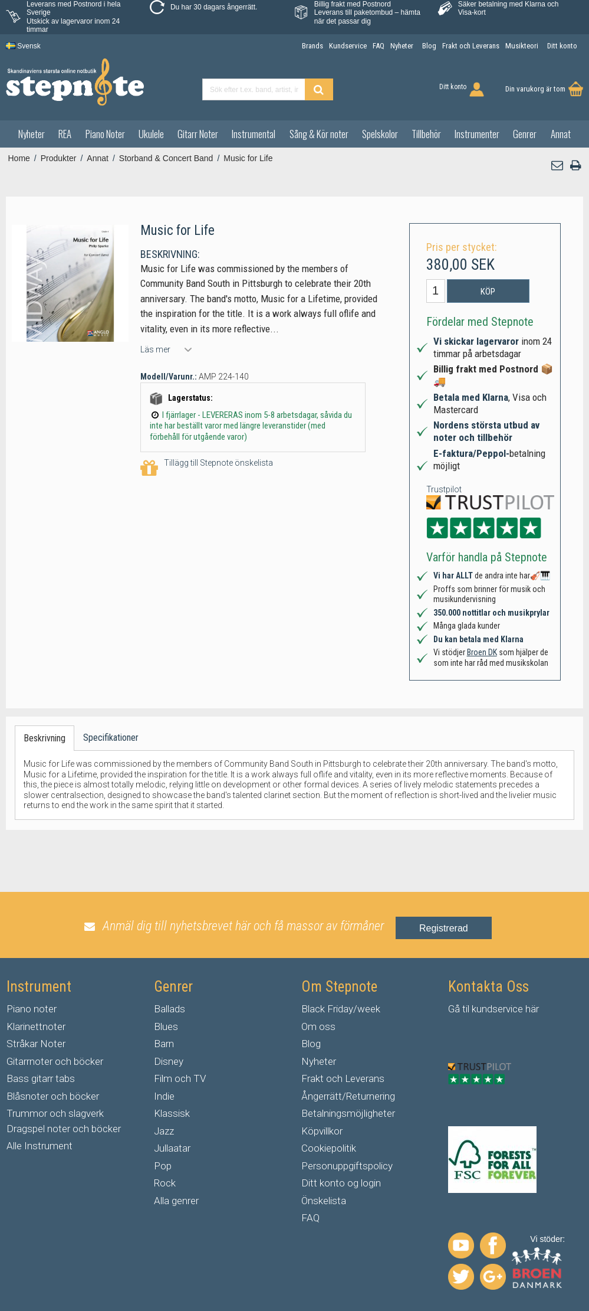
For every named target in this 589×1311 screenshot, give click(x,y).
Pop (163, 1166)
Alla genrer (176, 1201)
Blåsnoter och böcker (52, 1096)
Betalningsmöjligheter (348, 1113)
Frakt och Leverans (342, 1078)
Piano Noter (105, 133)
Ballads (169, 1009)
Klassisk (172, 1113)
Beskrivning (44, 738)
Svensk (23, 46)
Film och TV (180, 1078)
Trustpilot (444, 489)
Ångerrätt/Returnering (348, 1096)
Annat (561, 133)
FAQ (310, 1218)
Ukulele (151, 133)
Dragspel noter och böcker (63, 1129)
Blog (311, 1044)
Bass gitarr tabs (40, 1078)
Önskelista (323, 1201)
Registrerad (443, 928)
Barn (164, 1044)
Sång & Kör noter (318, 133)
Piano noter (31, 1009)
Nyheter (31, 133)
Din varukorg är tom (535, 88)
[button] (557, 165)
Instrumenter (477, 133)
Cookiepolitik (328, 1148)
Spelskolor (380, 133)
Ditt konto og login (341, 1183)
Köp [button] (488, 291)
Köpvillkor (322, 1131)
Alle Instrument (39, 1146)
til (465, 1009)
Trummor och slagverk (55, 1113)
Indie (164, 1096)
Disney (168, 1061)
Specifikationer (111, 737)
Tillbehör (426, 133)
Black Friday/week (340, 1009)
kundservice (497, 1009)
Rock (165, 1183)
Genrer (525, 133)
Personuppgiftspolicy (347, 1166)
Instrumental (253, 133)
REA (64, 133)
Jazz (164, 1131)
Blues (166, 1026)
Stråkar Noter (35, 1044)
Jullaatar (172, 1148)
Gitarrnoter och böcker (54, 1061)
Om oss (318, 1026)
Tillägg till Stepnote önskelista (206, 468)
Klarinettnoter (35, 1026)
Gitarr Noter (197, 133)
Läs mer (155, 349)
